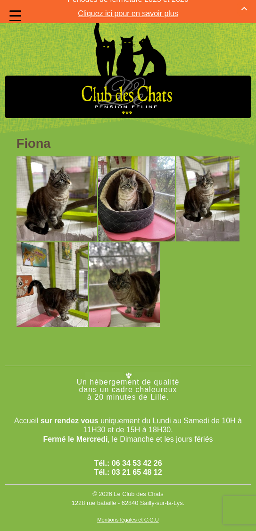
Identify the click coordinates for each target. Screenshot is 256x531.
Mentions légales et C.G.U (128, 509)
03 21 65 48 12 (137, 462)
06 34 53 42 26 (137, 453)
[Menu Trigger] (15, 16)
